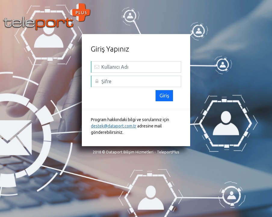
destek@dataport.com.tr (113, 126)
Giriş (164, 95)
